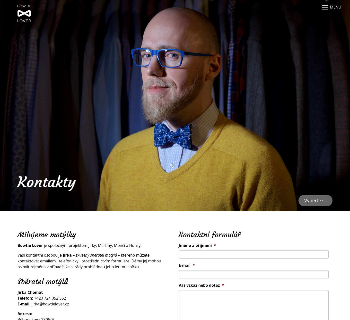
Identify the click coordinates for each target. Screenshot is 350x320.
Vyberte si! (315, 200)
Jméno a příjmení (197, 245)
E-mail (187, 265)
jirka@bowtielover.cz (50, 304)
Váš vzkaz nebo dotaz (201, 285)
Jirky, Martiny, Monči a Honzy (114, 245)
